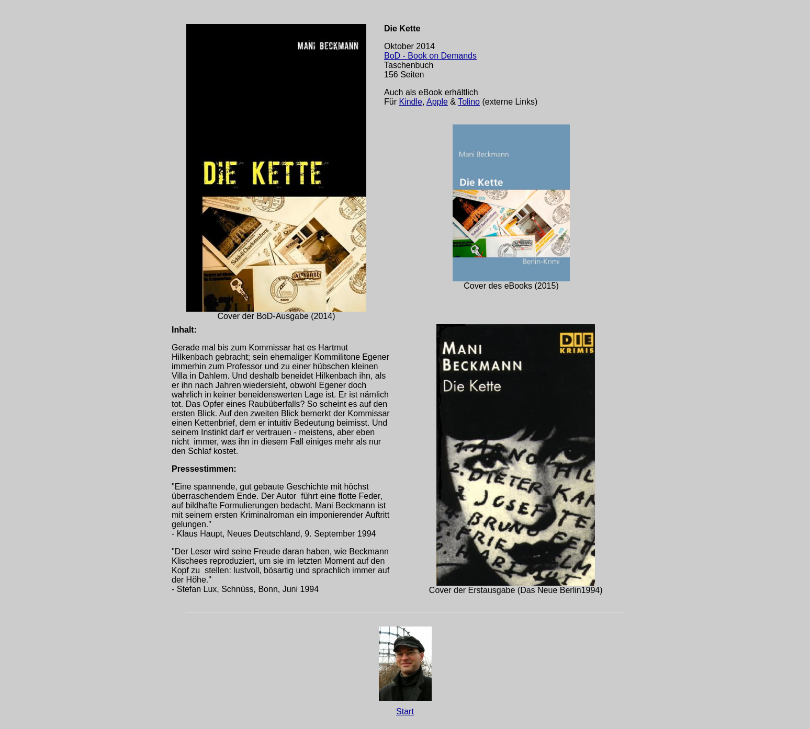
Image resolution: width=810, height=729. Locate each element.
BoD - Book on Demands (430, 55)
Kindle (410, 101)
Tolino (469, 101)
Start (405, 711)
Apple (437, 101)
